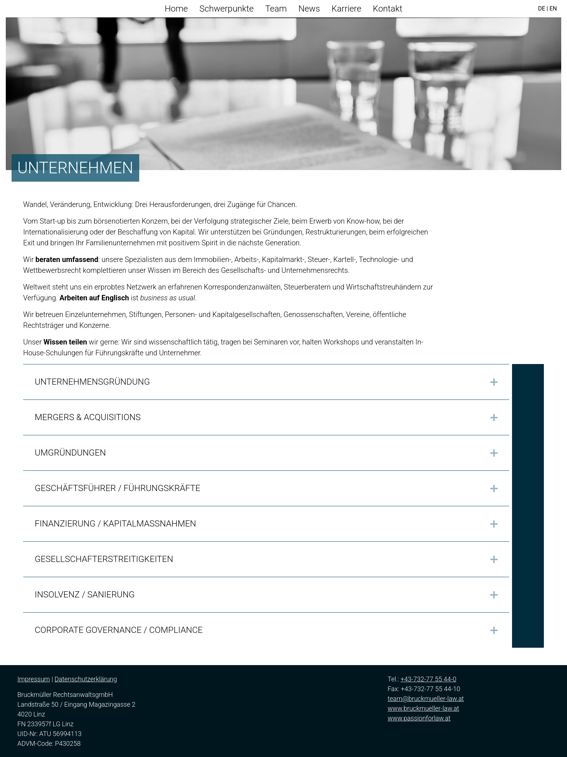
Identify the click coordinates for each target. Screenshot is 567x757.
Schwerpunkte (227, 9)
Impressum (33, 679)
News (309, 9)
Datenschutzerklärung (86, 679)
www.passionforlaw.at (419, 718)
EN (553, 8)
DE (541, 8)
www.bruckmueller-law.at (423, 708)
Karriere (346, 9)
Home (176, 9)
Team (276, 9)
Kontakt (387, 9)
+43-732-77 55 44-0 (428, 679)
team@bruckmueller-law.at (426, 698)
